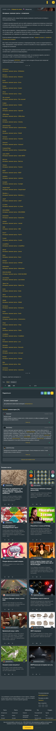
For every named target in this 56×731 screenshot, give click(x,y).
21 (32, 579)
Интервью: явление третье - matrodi (12, 223)
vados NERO (6, 153)
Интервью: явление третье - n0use (12, 93)
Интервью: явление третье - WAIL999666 (14, 212)
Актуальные (15, 712)
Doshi (4, 311)
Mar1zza (5, 159)
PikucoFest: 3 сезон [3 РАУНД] (40, 527)
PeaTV (4, 232)
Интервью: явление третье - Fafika (12, 330)
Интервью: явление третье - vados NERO (14, 155)
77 (32, 613)
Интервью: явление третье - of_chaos (13, 206)
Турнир (47, 712)
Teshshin (5, 137)
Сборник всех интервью (9, 39)
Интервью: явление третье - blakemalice (13, 268)
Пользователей (38, 712)
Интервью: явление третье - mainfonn (13, 178)
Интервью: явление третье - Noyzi (12, 257)
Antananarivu (6, 317)
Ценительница (6, 125)
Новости (25, 712)
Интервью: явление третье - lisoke (12, 291)
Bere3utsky (9, 427)
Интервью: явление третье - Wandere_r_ (14, 195)
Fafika (4, 328)
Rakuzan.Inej (40, 438)
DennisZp (5, 345)
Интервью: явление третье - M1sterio (13, 76)
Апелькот (5, 142)
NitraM (4, 131)
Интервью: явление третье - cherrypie (13, 353)
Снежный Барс (7, 148)
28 (12, 680)
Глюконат (8, 414)
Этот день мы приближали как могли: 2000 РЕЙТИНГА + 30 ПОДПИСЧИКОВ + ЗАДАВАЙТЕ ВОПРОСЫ (13, 491)
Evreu (4, 80)
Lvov (4, 339)
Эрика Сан (5, 283)
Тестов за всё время (38, 719)
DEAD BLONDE (7, 272)
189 (36, 648)
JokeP (4, 199)
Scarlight (5, 182)
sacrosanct (47, 435)
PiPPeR (5, 261)
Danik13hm (6, 215)
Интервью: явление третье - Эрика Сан (13, 285)
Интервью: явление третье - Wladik (12, 302)
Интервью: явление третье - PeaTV (12, 234)
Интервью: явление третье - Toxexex (13, 167)
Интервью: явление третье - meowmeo (13, 369)
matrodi (4, 221)
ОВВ (4, 227)
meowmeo (5, 368)
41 (40, 579)
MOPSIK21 (17, 60)
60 (36, 680)
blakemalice (6, 266)
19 (4, 504)
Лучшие (3, 718)
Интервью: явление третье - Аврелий (13, 110)
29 (12, 648)
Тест (47, 715)
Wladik (4, 300)
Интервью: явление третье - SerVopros (13, 307)
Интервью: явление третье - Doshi (12, 313)
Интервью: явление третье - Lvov (12, 341)
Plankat (4, 356)
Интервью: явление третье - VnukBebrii (13, 336)
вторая (42, 37)
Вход (48, 2)
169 (8, 504)
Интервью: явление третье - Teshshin (13, 138)
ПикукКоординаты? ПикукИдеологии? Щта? (10, 528)
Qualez (4, 86)
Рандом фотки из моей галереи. (13, 564)
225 (36, 504)
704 (36, 613)
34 (12, 541)
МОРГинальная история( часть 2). (42, 670)
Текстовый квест (49, 718)
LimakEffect (6, 244)
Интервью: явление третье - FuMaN (12, 105)
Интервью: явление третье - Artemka (13, 122)
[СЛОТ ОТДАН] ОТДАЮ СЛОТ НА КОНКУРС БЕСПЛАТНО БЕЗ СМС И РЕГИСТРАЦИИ (42, 565)
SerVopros (5, 306)
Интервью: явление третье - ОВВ (12, 229)
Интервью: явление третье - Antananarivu (14, 319)
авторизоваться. (29, 404)
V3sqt (4, 323)
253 (8, 648)
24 (4, 541)
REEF (4, 170)
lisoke (4, 289)
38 (4, 680)
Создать (50, 710)
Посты (16, 710)
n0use (4, 91)
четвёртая (48, 37)
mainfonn (5, 176)
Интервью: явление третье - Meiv (12, 364)
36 (40, 504)
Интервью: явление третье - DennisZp (13, 347)
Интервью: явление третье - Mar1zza (13, 161)
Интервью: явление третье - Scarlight (13, 184)
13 (32, 541)
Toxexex (5, 165)
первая (37, 37)
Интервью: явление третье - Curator (12, 240)
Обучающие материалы (26, 716)
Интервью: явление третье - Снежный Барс (14, 150)
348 (8, 680)
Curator (4, 238)
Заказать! (41, 700)
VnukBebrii (5, 334)
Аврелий (5, 108)
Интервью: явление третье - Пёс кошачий (14, 99)
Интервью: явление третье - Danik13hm (13, 217)
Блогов (36, 715)
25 (4, 579)
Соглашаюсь (28, 727)
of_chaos (5, 204)
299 (8, 613)
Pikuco (8, 382)
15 (4, 648)
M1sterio (5, 75)
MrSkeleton (6, 69)
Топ (38, 710)
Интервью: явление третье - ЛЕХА (12, 296)
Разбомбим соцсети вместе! (40, 602)
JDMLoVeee (6, 114)
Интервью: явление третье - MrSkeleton (13, 71)
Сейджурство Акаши (16, 9)
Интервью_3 (15, 382)
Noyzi (4, 255)
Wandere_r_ (6, 193)
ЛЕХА (4, 294)
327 (8, 541)
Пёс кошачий (6, 97)
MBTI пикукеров (36, 635)
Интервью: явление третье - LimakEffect (13, 246)
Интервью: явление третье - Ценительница (14, 127)
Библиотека (28, 710)
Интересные (4, 712)
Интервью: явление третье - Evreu (12, 82)
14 (4, 613)
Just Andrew (6, 277)
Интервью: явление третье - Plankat (12, 358)
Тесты (5, 710)
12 (40, 541)
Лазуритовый (6, 187)
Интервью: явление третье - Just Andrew (14, 279)
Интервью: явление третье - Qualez (12, 88)
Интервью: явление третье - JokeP (12, 200)
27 (12, 504)
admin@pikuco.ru (43, 695)
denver (4, 249)
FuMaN (4, 103)
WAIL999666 (6, 210)
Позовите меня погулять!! (11, 670)
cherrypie (5, 351)
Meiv (4, 362)
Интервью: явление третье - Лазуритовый (14, 189)
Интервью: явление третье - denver (12, 251)
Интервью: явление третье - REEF (12, 172)
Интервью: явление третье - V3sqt (12, 324)
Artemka (5, 120)
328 (36, 579)
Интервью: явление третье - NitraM (12, 133)
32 (32, 504)
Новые (2, 715)
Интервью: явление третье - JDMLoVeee (14, 116)
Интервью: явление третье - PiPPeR (12, 262)
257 (36, 541)
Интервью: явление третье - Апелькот (13, 144)
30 (12, 579)
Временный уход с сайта (11, 635)
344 (8, 579)
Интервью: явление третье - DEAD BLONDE (15, 274)
